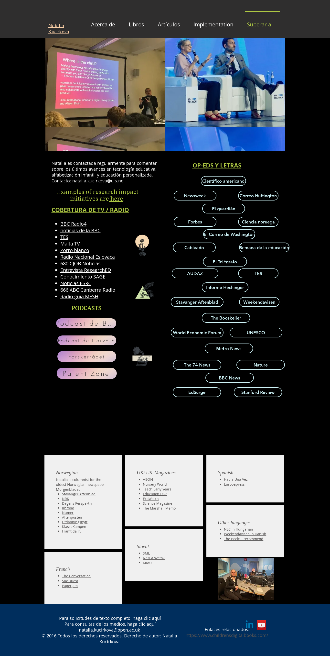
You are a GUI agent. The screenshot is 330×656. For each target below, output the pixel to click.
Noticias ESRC (75, 283)
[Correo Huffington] (258, 195)
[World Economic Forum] (197, 332)
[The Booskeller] (226, 318)
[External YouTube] (106, 417)
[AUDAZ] (195, 273)
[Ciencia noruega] (258, 222)
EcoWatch (151, 498)
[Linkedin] (249, 625)
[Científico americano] (223, 181)
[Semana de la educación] (264, 247)
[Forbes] (195, 222)
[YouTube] (261, 625)
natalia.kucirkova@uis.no (98, 181)
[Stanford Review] (258, 392)
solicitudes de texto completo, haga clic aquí (115, 618)
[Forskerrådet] (86, 356)
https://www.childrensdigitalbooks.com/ (227, 635)
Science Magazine (157, 503)
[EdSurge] (197, 392)
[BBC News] (229, 378)
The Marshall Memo (159, 508)
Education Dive (155, 493)
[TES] (258, 273)
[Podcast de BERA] (86, 323)
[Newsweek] (195, 195)
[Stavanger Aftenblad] (197, 302)
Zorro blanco (74, 250)
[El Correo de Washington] (229, 234)
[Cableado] (194, 247)
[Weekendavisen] (259, 302)
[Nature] (260, 365)
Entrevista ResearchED (85, 270)
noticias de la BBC (80, 230)
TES (64, 237)
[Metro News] (229, 348)
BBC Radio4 (73, 224)
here (116, 198)
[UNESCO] (256, 332)
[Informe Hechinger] (225, 287)
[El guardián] (223, 208)
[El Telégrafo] (225, 262)
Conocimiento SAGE (83, 276)
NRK (65, 498)
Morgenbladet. (68, 489)
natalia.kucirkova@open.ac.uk (109, 630)
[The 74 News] (197, 365)
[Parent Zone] (87, 373)
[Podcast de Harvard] (86, 340)
